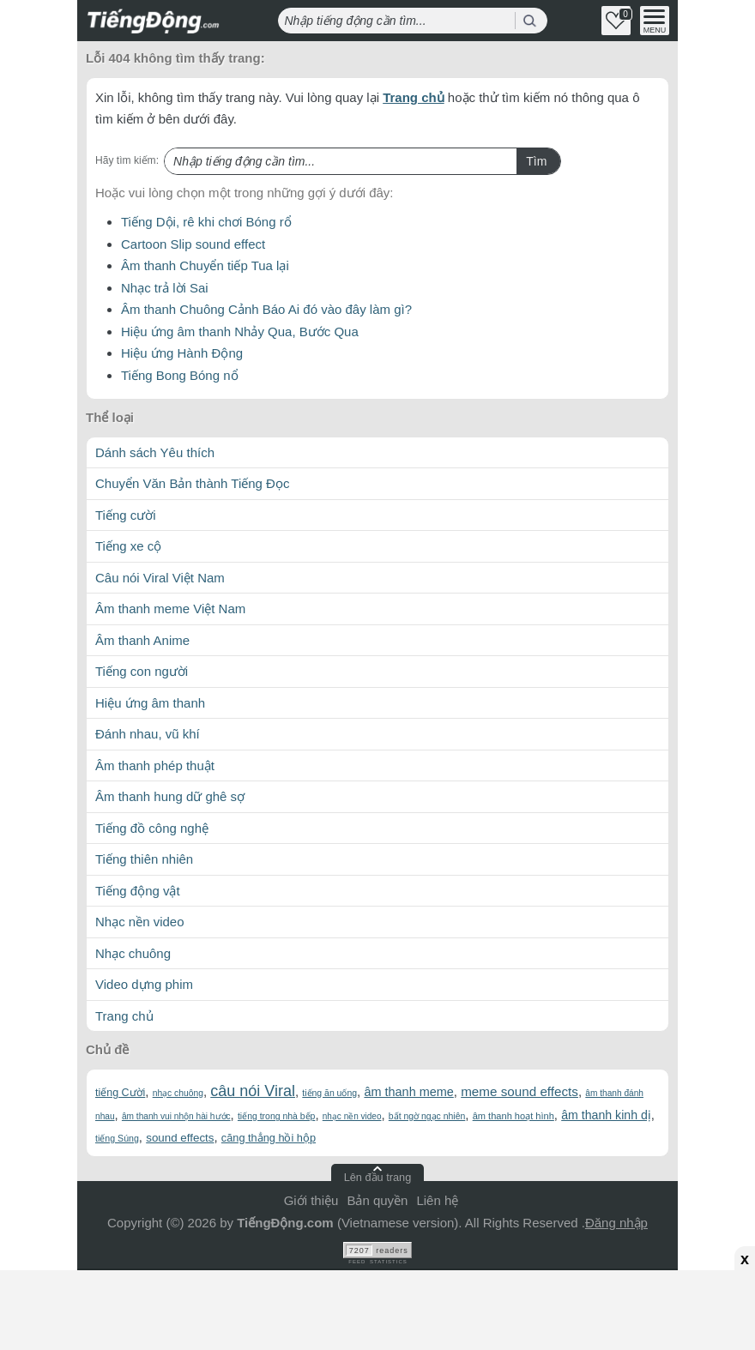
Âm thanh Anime (142, 640)
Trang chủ (413, 97)
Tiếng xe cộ (128, 546)
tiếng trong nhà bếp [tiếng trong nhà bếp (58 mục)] (276, 1116)
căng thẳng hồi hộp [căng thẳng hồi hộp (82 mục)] (268, 1137)
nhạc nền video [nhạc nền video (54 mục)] (352, 1116)
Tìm (536, 161)
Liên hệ (437, 1200)
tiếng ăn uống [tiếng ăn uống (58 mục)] (329, 1093)
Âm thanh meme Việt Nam (170, 608)
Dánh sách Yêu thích (154, 452)
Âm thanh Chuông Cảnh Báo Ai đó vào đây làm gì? (266, 309)
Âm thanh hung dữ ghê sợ (170, 796)
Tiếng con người (141, 671)
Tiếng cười (125, 515)
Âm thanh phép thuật (154, 765)
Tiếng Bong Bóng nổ (180, 375)
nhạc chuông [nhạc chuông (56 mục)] (178, 1093)
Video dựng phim (144, 984)
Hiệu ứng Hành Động (182, 353)
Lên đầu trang (378, 1177)
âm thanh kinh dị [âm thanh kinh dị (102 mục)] (606, 1115)
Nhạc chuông (133, 953)
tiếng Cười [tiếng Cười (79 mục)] (120, 1093)
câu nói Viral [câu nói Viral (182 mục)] (252, 1091)
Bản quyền (377, 1200)
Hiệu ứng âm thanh (150, 703)
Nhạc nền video (139, 921)
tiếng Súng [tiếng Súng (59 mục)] (117, 1138)
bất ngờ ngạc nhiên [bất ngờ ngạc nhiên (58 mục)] (427, 1116)
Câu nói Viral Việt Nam (160, 577)
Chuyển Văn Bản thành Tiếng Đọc (192, 483)
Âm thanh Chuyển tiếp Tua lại (205, 265)
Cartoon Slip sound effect (193, 244)
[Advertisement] (377, 1307)
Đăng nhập (616, 1222)
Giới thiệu (311, 1200)
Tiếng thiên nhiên (144, 859)
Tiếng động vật (137, 890)
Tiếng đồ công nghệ (151, 828)
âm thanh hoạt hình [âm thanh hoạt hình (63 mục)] (513, 1116)
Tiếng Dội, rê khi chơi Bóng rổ (206, 221)
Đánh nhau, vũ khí (147, 733)
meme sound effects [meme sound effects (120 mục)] (519, 1091)
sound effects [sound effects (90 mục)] (180, 1137)
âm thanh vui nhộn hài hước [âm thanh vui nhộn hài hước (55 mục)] (176, 1116)
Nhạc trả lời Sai (164, 287)
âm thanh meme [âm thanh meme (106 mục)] (408, 1092)
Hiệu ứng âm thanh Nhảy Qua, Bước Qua (240, 331)
